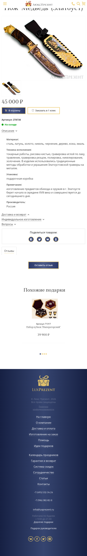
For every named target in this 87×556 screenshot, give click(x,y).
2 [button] (43, 354)
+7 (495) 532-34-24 (43, 492)
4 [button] (46, 354)
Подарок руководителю (44, 528)
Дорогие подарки (43, 522)
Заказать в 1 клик (44, 110)
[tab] (9, 251)
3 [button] (44, 354)
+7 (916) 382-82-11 (43, 500)
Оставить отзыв (43, 265)
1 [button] (41, 354)
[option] (43, 321)
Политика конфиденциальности (43, 408)
